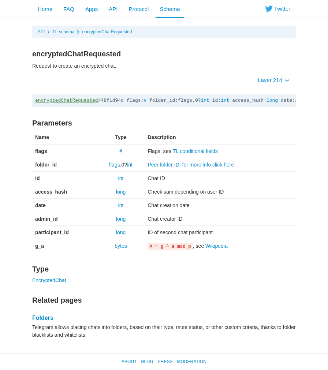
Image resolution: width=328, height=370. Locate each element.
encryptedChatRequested (107, 31)
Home (45, 9)
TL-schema (63, 31)
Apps (91, 9)
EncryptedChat (49, 280)
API (113, 9)
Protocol (138, 9)
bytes (121, 246)
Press (165, 361)
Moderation (191, 361)
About (129, 361)
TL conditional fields (195, 151)
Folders (42, 318)
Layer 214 (274, 80)
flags (114, 165)
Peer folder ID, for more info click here (191, 165)
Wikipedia (216, 246)
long (272, 100)
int (205, 100)
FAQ (68, 9)
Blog (147, 361)
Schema (170, 9)
